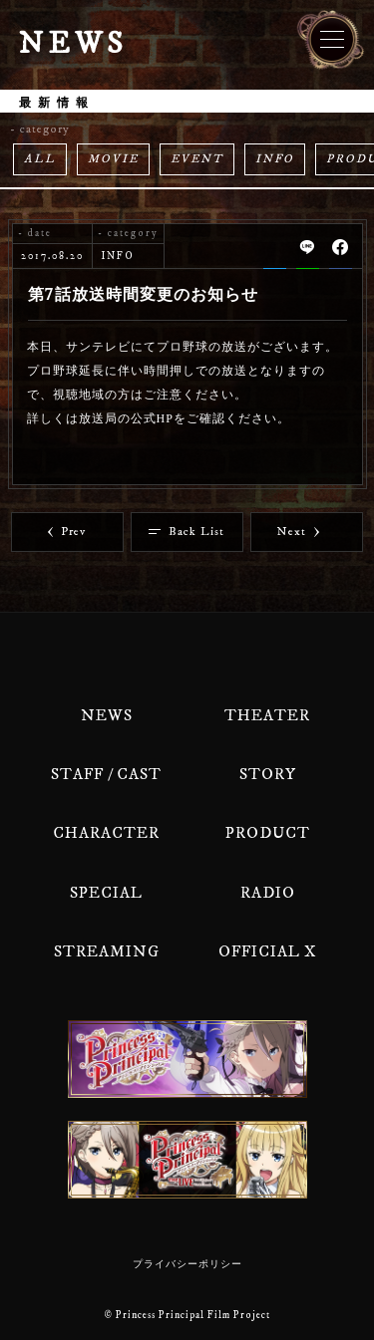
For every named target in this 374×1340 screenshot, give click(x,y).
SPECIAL (106, 893)
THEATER (267, 715)
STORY (267, 774)
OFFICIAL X (267, 951)
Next (298, 531)
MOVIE (113, 158)
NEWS (107, 715)
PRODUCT (267, 833)
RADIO (267, 893)
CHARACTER (106, 833)
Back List (186, 531)
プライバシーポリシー (187, 1264)
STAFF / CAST (106, 774)
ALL (40, 158)
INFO (274, 158)
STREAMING (107, 951)
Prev (67, 531)
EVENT (197, 158)
